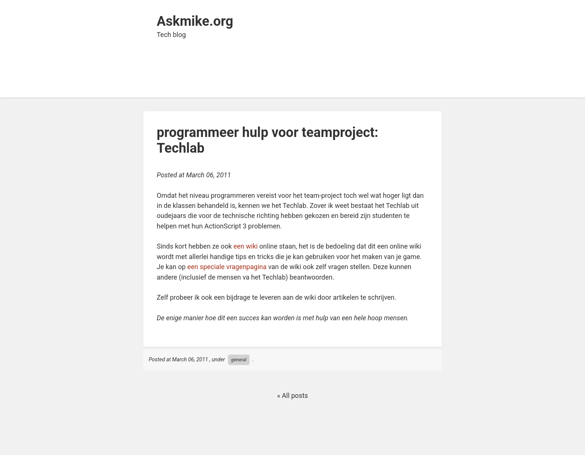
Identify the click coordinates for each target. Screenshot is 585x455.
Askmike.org (195, 21)
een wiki (246, 246)
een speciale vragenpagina (226, 267)
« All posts (292, 395)
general (238, 359)
